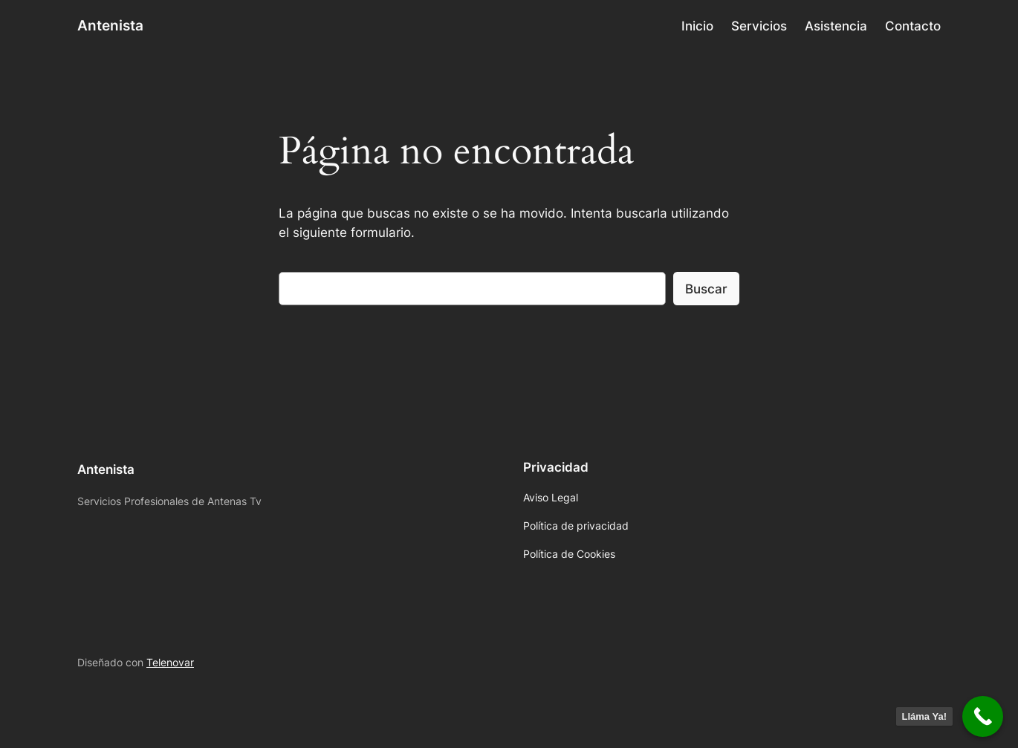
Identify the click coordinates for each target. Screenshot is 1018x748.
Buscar (706, 289)
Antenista (110, 25)
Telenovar (170, 662)
